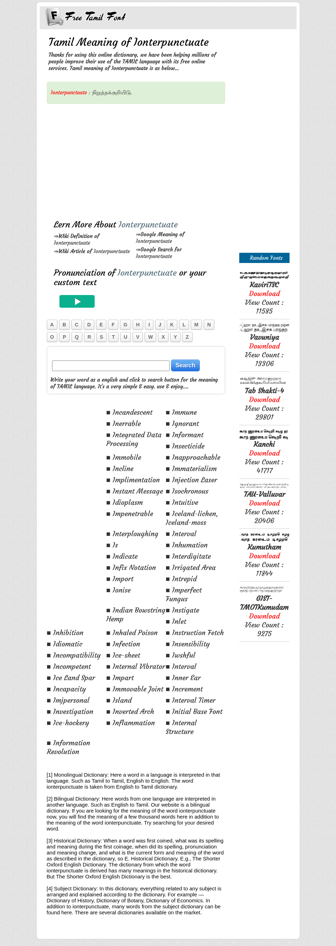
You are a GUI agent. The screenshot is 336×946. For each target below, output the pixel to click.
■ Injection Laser (191, 479)
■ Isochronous (187, 491)
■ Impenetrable (129, 513)
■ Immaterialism (191, 468)
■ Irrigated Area (191, 567)
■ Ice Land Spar (71, 677)
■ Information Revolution (68, 747)
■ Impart (120, 677)
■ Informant (184, 434)
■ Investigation (70, 711)
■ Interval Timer (190, 700)
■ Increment (184, 688)
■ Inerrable (123, 423)
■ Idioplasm (124, 502)
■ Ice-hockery (68, 722)
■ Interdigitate (188, 556)
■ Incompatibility (74, 655)
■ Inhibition (65, 632)
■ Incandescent (129, 412)
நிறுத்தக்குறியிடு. (112, 92)
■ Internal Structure (181, 727)
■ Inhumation (187, 544)
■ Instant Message (134, 491)
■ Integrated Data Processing (133, 439)
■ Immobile (123, 457)
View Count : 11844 (264, 560)
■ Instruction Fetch (195, 632)
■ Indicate (122, 556)
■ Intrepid (181, 578)
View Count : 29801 (264, 403)
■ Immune (181, 412)
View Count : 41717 (264, 457)
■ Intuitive (182, 502)
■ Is (112, 544)
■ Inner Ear (183, 677)
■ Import (119, 578)
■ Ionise (118, 589)
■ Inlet (176, 621)
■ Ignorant (182, 423)
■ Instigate (182, 610)
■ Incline (119, 468)
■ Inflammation (130, 722)
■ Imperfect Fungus (184, 594)
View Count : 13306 (264, 350)
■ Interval (181, 533)
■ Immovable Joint (134, 688)
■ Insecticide (185, 445)
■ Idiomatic (64, 643)
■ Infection (123, 643)
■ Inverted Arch (130, 711)
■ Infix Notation (131, 567)
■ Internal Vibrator (135, 666)
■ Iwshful (180, 655)
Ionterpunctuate (72, 242)
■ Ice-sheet (123, 655)
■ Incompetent (69, 666)
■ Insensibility (188, 643)
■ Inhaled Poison (132, 632)
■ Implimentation (133, 479)
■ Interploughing (132, 533)
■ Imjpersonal (68, 700)
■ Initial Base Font (194, 711)
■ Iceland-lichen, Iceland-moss (192, 518)
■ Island (119, 700)
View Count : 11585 (264, 297)
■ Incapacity (66, 688)
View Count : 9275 (264, 616)
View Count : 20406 (264, 507)
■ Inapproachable (193, 457)
